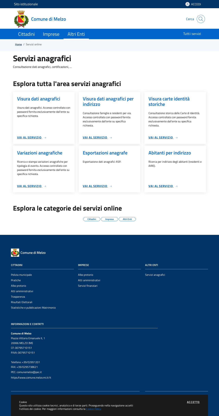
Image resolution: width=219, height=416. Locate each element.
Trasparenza (18, 297)
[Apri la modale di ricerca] (201, 19)
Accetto (193, 402)
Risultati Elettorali (21, 302)
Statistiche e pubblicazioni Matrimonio (33, 308)
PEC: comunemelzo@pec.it (26, 372)
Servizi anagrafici (155, 275)
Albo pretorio (18, 286)
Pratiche (16, 280)
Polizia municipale (21, 275)
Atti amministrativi (22, 291)
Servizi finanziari (88, 286)
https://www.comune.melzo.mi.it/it (31, 377)
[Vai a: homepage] (42, 19)
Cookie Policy (93, 409)
